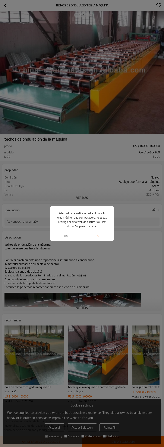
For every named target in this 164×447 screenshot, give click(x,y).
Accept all (54, 427)
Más (154, 210)
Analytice (71, 436)
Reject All (110, 427)
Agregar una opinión (24, 222)
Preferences (91, 436)
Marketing (111, 436)
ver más (82, 197)
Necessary (53, 436)
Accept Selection (82, 427)
